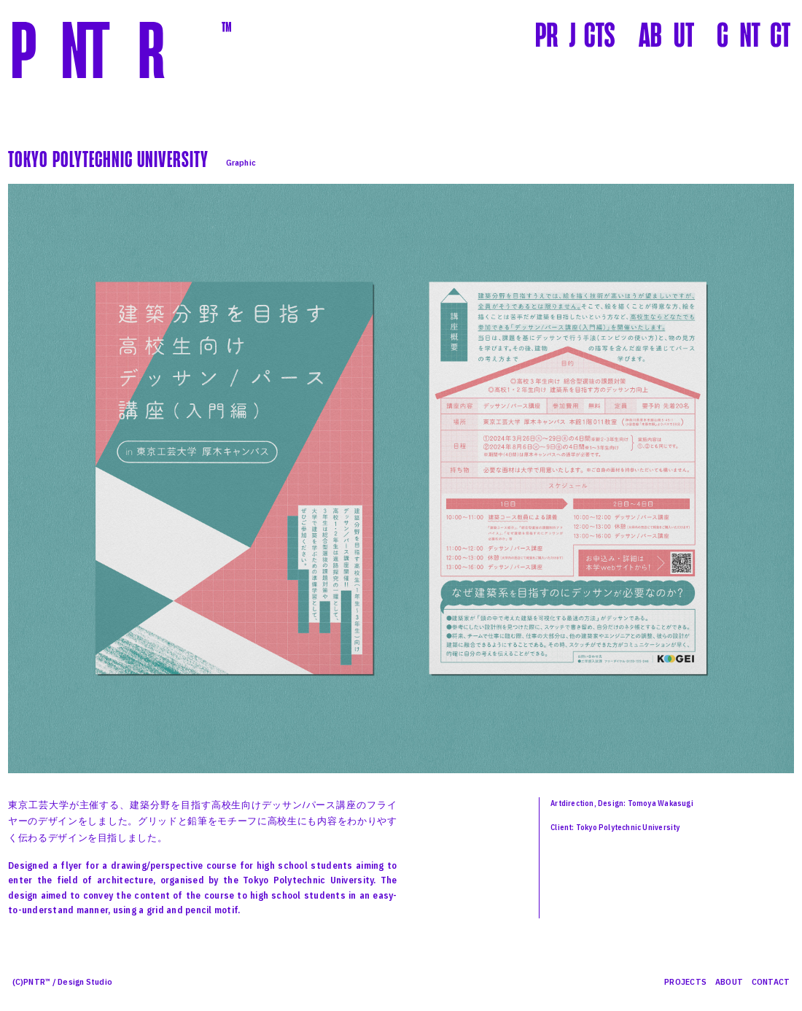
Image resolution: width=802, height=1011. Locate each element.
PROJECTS (685, 981)
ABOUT (729, 981)
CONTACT (771, 981)
